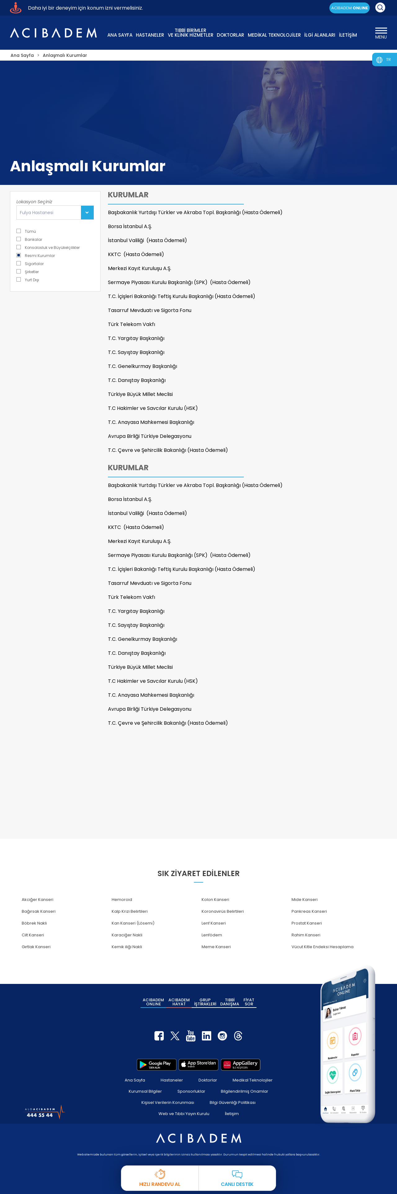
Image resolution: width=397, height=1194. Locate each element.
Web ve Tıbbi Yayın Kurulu (183, 1114)
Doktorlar (207, 1080)
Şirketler (27, 271)
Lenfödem (212, 935)
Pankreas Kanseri (309, 911)
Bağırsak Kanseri (39, 911)
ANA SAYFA (119, 35)
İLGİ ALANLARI (319, 35)
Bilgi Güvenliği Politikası (233, 1102)
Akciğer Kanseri (37, 899)
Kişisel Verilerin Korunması (167, 1102)
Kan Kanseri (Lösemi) (133, 923)
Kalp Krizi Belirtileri (130, 911)
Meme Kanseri (216, 947)
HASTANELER (150, 35)
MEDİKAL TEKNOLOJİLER (274, 35)
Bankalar (29, 239)
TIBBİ (229, 1002)
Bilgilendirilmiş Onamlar (244, 1091)
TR (388, 59)
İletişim (232, 1114)
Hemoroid (122, 899)
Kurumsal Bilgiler (145, 1091)
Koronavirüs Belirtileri (223, 911)
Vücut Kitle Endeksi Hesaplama (323, 947)
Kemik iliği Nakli (127, 947)
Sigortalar (30, 263)
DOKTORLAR (230, 35)
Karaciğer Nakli (127, 935)
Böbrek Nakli (34, 923)
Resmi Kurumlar (35, 255)
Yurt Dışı (27, 279)
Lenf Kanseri (214, 923)
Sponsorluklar (191, 1091)
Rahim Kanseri (306, 935)
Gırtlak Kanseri (36, 947)
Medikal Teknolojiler (253, 1080)
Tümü (26, 231)
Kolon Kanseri (215, 899)
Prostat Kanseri (307, 923)
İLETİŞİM (348, 35)
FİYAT (248, 1002)
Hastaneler (172, 1080)
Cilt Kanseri (33, 935)
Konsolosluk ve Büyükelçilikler (48, 247)
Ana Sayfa (135, 1080)
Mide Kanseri (305, 899)
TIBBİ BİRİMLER (190, 32)
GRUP (205, 1002)
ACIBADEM (349, 8)
